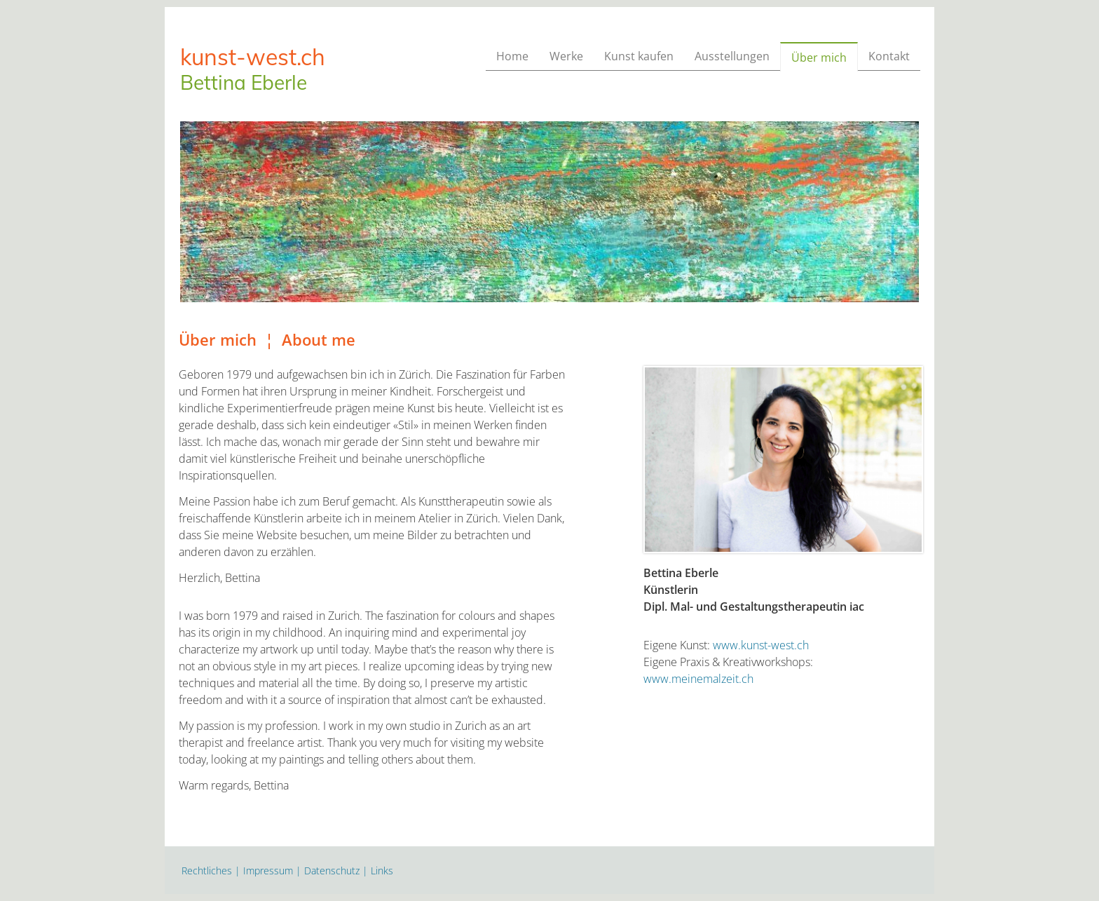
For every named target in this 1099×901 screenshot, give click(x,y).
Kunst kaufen (639, 56)
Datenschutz (332, 870)
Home (512, 56)
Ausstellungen (732, 56)
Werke (566, 56)
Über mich (819, 57)
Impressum (268, 870)
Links (382, 870)
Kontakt (889, 56)
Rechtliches (207, 870)
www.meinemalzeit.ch (698, 678)
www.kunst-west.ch (761, 645)
